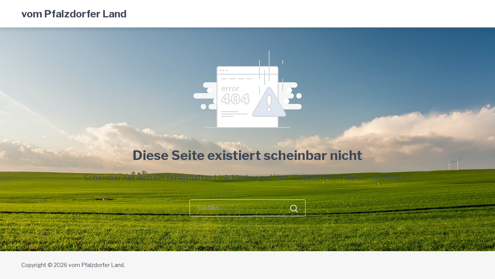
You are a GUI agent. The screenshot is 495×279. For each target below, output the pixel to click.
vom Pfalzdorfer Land (73, 14)
